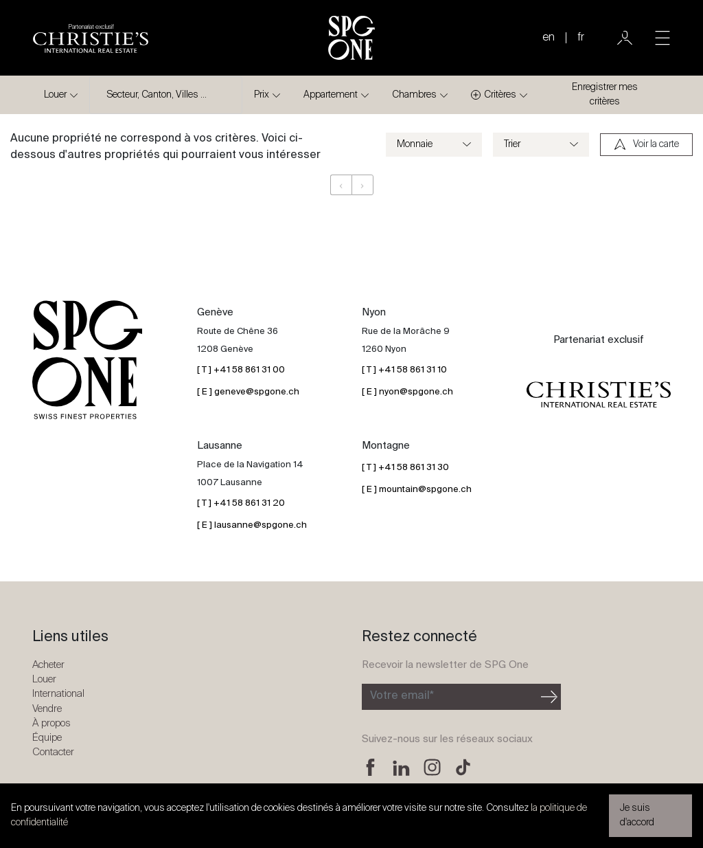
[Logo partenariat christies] (90, 38)
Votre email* (402, 696)
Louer (55, 95)
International (58, 694)
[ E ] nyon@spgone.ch (407, 392)
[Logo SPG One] (351, 37)
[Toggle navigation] (662, 38)
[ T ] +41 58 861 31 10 (404, 370)
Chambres (414, 95)
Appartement (330, 95)
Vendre (47, 709)
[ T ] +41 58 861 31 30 (405, 467)
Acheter (48, 665)
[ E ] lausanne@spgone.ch (252, 525)
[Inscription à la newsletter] (450, 697)
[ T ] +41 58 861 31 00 (241, 370)
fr (580, 37)
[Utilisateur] (624, 38)
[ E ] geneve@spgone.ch (248, 392)
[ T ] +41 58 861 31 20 (241, 503)
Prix (261, 95)
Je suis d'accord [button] (637, 815)
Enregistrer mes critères (605, 94)
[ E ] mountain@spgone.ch (417, 489)
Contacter (53, 752)
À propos (51, 723)
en (548, 37)
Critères (493, 95)
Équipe (47, 738)
